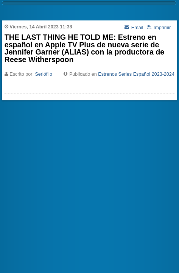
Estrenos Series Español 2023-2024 (136, 74)
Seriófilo (43, 74)
